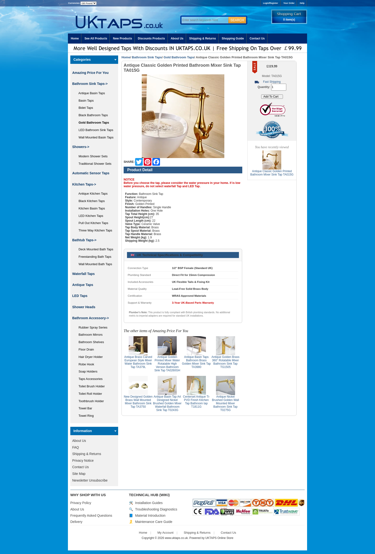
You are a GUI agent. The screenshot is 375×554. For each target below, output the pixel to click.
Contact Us (257, 38)
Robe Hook (84, 364)
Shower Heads (83, 307)
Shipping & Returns (202, 38)
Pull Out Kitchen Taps (91, 223)
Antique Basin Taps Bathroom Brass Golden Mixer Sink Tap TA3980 (196, 362)
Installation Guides (149, 503)
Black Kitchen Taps (90, 201)
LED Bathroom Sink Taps (94, 130)
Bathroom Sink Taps (147, 57)
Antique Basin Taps (90, 93)
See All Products (95, 38)
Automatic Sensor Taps (90, 173)
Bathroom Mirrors (89, 334)
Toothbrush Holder (89, 401)
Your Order (289, 3)
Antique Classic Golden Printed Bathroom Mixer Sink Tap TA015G (271, 173)
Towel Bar (83, 408)
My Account (165, 532)
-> (90, 84)
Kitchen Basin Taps (90, 208)
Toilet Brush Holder (90, 386)
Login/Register (270, 3)
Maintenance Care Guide (153, 522)
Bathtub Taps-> (84, 240)
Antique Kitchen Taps (91, 193)
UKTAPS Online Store (219, 538)
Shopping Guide (233, 38)
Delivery (76, 522)
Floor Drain (84, 349)
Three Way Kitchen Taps (93, 230)
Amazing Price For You (90, 73)
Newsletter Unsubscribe (90, 480)
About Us (177, 38)
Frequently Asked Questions (91, 515)
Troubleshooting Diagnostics (156, 509)
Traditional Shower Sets (93, 163)
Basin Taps (84, 100)
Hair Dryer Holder (89, 357)
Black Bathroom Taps (91, 115)
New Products (122, 38)
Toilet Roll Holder (88, 393)
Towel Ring (84, 415)
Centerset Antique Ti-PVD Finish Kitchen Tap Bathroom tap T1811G (196, 401)
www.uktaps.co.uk (176, 538)
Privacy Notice (83, 460)
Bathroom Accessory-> (90, 318)
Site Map (78, 474)
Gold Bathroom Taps (179, 57)
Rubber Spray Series (91, 327)
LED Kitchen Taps (89, 216)
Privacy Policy (80, 503)
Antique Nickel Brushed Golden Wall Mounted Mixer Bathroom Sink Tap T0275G (225, 403)
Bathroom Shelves (89, 342)
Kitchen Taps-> (84, 184)
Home (75, 38)
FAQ (75, 447)
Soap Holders (86, 371)
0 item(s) (289, 19)
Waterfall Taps (83, 274)
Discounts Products (151, 38)
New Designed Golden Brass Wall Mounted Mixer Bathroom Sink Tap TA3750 (138, 401)
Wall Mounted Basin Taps (94, 137)
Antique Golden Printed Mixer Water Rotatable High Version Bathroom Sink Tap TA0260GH (167, 363)
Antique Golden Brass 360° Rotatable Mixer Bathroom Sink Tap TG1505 (225, 362)
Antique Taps (82, 285)
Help (302, 3)
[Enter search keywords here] (204, 20)
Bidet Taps (84, 108)
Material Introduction (150, 515)
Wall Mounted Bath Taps (93, 264)
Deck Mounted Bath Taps (94, 249)
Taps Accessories (89, 379)
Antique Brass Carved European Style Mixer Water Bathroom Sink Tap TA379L (138, 362)
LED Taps (80, 296)
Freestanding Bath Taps (93, 256)
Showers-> (80, 147)
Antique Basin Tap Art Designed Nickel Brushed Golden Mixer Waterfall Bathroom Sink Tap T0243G (167, 403)
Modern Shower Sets (91, 156)
